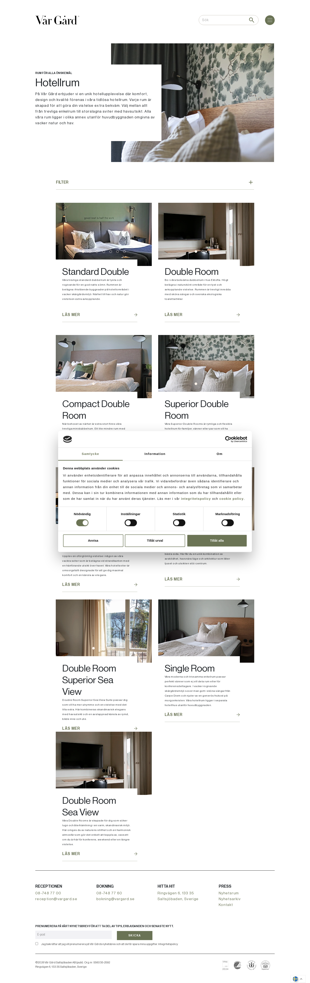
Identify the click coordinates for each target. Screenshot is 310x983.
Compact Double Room (96, 409)
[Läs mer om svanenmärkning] (237, 965)
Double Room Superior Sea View (89, 680)
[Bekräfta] (36, 943)
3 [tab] (97, 251)
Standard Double (95, 272)
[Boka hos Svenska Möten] (251, 965)
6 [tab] (117, 251)
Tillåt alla (217, 541)
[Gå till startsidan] (57, 20)
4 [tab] (103, 251)
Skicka (134, 934)
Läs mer (71, 315)
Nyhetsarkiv (230, 899)
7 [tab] (124, 251)
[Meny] (270, 20)
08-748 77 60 (109, 893)
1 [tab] (83, 251)
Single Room (190, 668)
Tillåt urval (155, 541)
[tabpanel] (104, 234)
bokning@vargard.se (115, 899)
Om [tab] (220, 454)
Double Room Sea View (89, 806)
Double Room (192, 272)
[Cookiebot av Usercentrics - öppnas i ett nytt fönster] (228, 439)
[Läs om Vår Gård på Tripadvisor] (265, 965)
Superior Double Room (197, 409)
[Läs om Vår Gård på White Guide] (227, 965)
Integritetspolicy (168, 944)
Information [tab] (154, 454)
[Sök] (251, 20)
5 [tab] (110, 251)
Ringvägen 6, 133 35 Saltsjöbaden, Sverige (178, 896)
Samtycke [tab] (90, 454)
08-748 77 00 (48, 893)
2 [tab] (90, 251)
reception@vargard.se (56, 899)
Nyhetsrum (229, 893)
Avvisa (93, 541)
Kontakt (226, 905)
